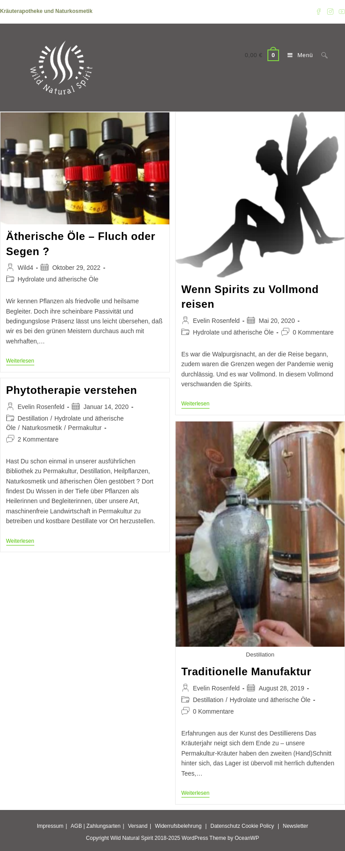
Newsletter (295, 826)
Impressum (50, 826)
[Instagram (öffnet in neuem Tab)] (330, 11)
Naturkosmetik (42, 427)
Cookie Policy (258, 826)
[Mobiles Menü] (298, 55)
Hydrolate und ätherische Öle (58, 279)
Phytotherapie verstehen (71, 390)
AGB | (78, 826)
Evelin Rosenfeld (216, 320)
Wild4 (25, 267)
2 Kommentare (38, 439)
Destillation (33, 418)
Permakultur (85, 427)
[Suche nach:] (321, 55)
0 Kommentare (313, 332)
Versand (138, 826)
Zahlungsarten (103, 826)
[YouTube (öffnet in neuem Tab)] (340, 11)
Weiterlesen (20, 361)
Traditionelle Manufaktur (246, 671)
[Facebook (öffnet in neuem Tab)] (318, 11)
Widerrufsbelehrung (178, 826)
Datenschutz (225, 826)
